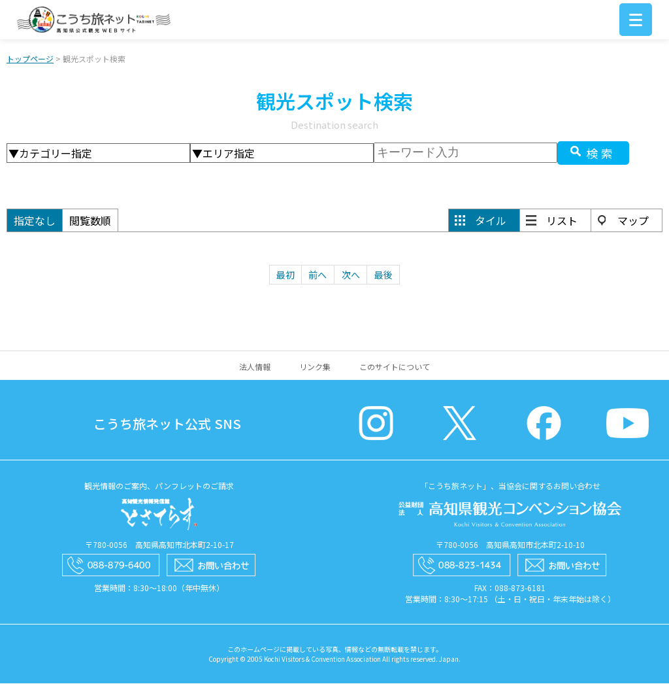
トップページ (30, 59)
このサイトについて (394, 367)
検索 (601, 153)
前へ (317, 275)
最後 (383, 275)
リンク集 (315, 367)
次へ (351, 275)
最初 (285, 275)
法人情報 (254, 367)
